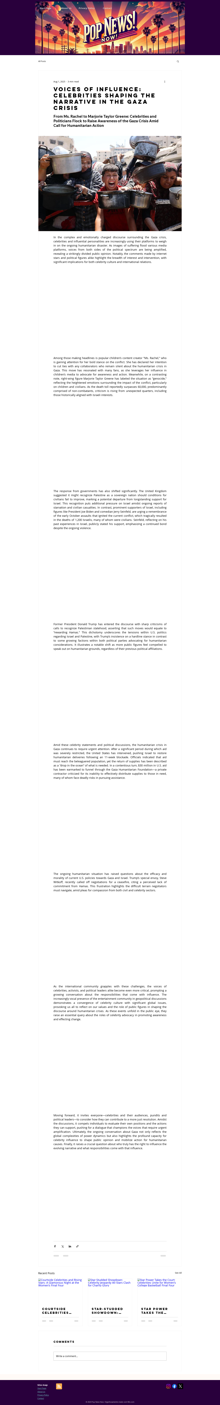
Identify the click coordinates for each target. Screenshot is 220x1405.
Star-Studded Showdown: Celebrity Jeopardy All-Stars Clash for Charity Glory (108, 1311)
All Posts (42, 61)
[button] (177, 61)
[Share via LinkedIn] (69, 1246)
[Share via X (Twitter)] (62, 1246)
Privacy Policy (43, 1395)
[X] (180, 1386)
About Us (41, 1391)
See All (178, 1272)
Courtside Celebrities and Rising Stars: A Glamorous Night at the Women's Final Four (58, 1311)
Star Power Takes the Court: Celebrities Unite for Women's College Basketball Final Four (154, 1311)
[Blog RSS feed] (59, 1386)
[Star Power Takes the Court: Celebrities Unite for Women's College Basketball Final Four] (160, 1290)
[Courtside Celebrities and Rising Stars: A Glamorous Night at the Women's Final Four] (60, 1290)
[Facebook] (174, 1386)
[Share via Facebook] (54, 1246)
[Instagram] (168, 1386)
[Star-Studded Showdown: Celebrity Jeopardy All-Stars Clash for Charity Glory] (110, 1290)
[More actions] (165, 81)
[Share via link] (77, 1246)
